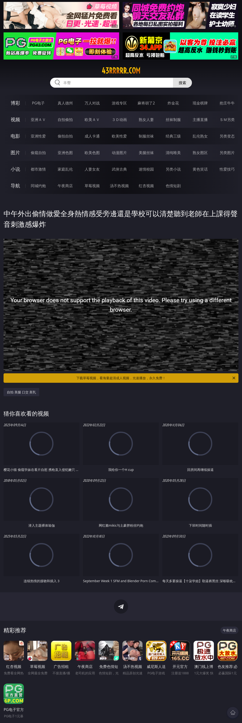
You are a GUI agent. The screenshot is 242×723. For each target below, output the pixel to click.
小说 (15, 169)
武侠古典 (119, 169)
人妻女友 (92, 169)
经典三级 (173, 136)
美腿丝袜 (146, 152)
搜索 (182, 82)
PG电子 (38, 103)
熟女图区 (200, 152)
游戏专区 (119, 103)
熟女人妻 (146, 119)
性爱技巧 (227, 169)
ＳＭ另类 (227, 119)
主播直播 (200, 119)
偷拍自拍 (65, 136)
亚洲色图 (65, 152)
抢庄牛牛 (227, 103)
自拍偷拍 (65, 119)
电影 (15, 136)
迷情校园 (146, 169)
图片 (15, 152)
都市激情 (38, 169)
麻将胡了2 (146, 103)
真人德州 (65, 103)
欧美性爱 (119, 136)
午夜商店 (65, 185)
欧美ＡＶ (92, 119)
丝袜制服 (173, 119)
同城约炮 (38, 185)
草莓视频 (92, 185)
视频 (15, 119)
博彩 (15, 103)
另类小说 (173, 169)
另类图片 (227, 152)
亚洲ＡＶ (38, 119)
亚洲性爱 (38, 136)
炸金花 (173, 103)
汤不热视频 (119, 185)
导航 (15, 185)
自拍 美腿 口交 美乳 (21, 392)
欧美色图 (92, 152)
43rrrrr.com (121, 70)
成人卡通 (92, 136)
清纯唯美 (173, 152)
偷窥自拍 (38, 152)
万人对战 (92, 103)
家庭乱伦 (65, 169)
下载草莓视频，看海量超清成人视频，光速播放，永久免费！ (156, 378)
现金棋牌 (200, 103)
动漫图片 (119, 152)
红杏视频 (146, 185)
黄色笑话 (200, 169)
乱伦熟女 (200, 136)
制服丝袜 (146, 136)
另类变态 (227, 136)
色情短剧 (173, 185)
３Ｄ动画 (119, 119)
